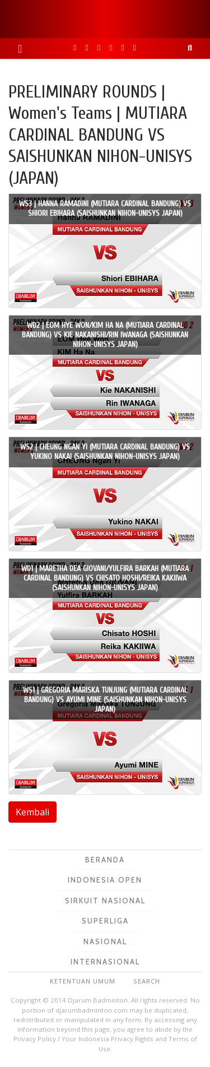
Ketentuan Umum (82, 981)
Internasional (105, 961)
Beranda (105, 859)
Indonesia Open (105, 879)
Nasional (105, 941)
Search (146, 981)
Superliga (105, 920)
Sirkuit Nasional (105, 900)
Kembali (32, 812)
